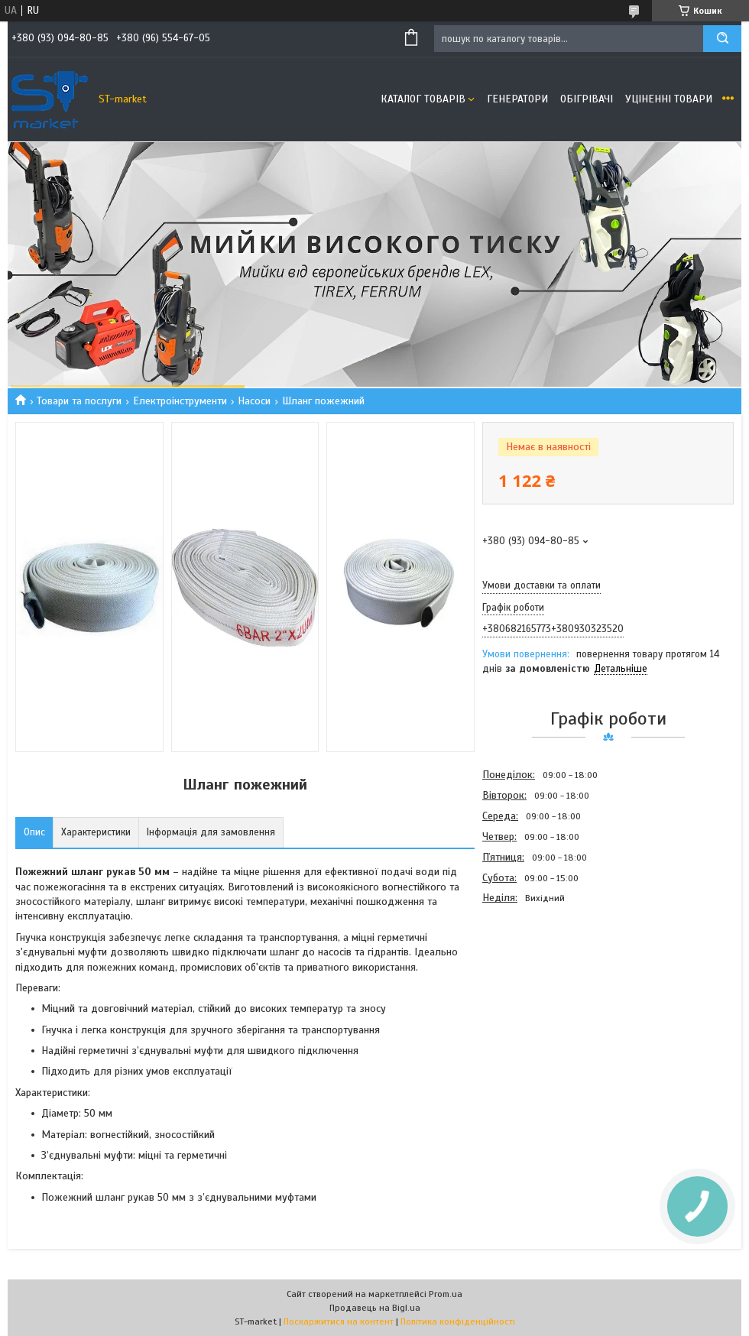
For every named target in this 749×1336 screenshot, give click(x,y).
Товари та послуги (79, 400)
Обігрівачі (586, 98)
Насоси (254, 400)
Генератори (517, 98)
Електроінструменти (180, 400)
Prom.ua (445, 1294)
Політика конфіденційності (457, 1321)
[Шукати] (722, 38)
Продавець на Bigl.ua (374, 1307)
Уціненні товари (668, 98)
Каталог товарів (423, 98)
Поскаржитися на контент (339, 1321)
